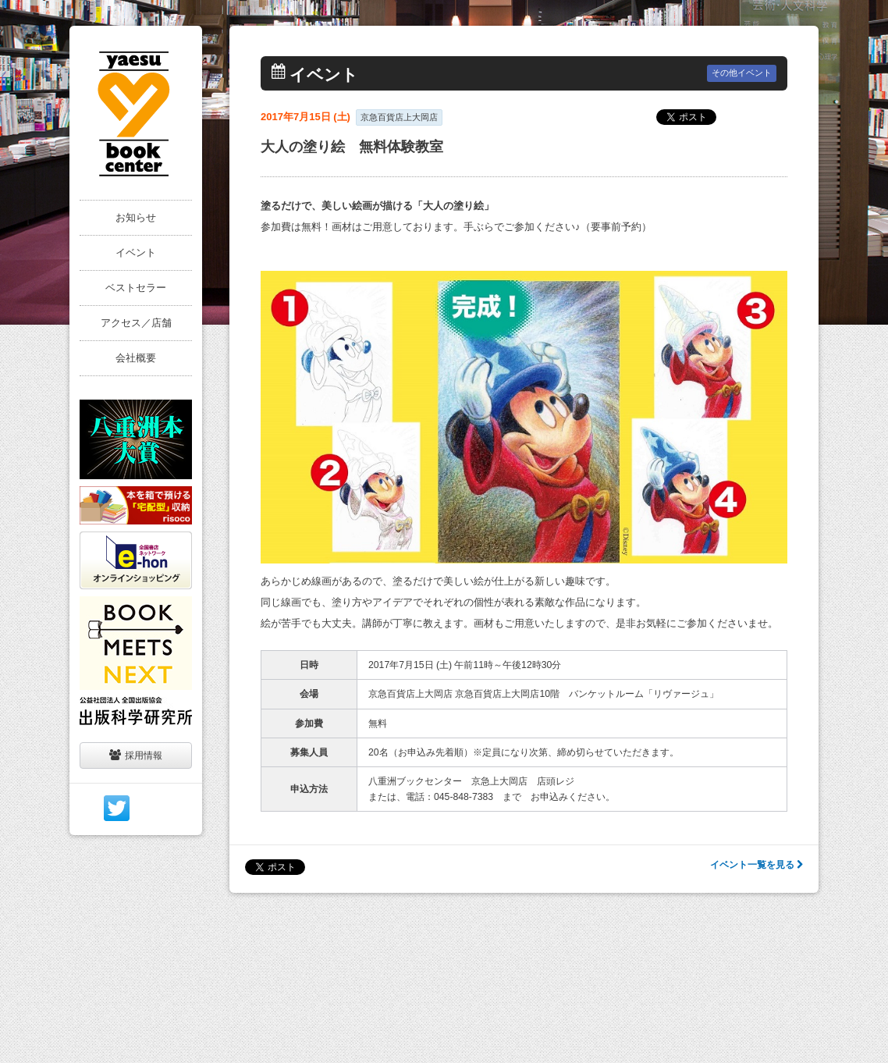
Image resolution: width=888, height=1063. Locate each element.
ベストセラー (135, 287)
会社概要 (135, 358)
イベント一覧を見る (756, 864)
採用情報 (135, 755)
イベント (135, 252)
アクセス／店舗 (136, 323)
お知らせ (135, 217)
